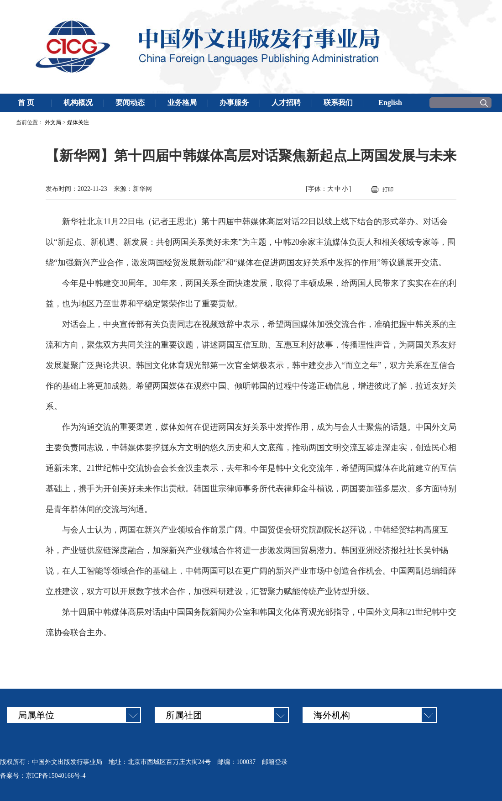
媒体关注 (78, 122)
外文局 (53, 122)
